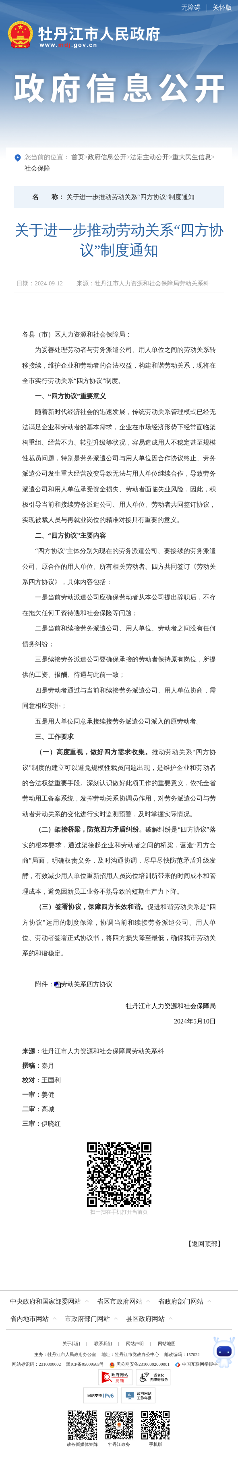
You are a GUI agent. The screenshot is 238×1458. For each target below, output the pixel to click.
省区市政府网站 (119, 1301)
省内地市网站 (29, 1318)
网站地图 (167, 1343)
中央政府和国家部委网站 (45, 1301)
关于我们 (71, 1343)
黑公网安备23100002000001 (139, 1364)
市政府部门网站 (87, 1318)
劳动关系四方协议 (86, 984)
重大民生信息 (191, 157)
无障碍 (191, 7)
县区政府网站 (145, 1318)
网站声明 (135, 1343)
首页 (77, 157)
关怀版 (222, 7)
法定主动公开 (149, 157)
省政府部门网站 (180, 1301)
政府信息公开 (107, 157)
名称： (48, 196)
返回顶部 (204, 1243)
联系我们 (103, 1343)
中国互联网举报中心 (198, 1364)
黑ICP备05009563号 (85, 1364)
